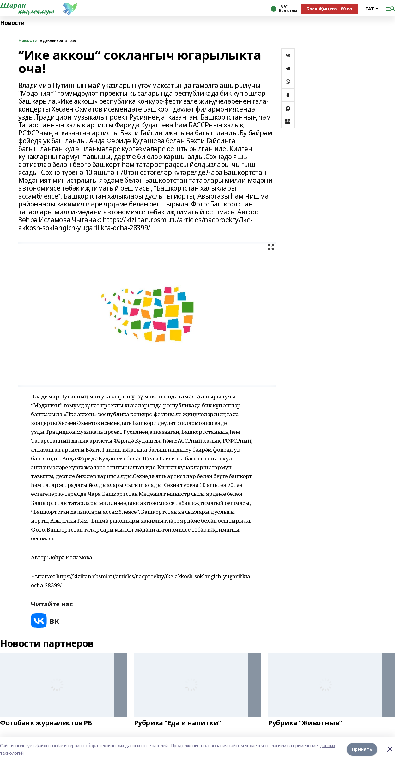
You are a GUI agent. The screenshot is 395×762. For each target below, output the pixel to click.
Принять (362, 749)
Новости (12, 23)
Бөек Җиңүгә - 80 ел (329, 9)
